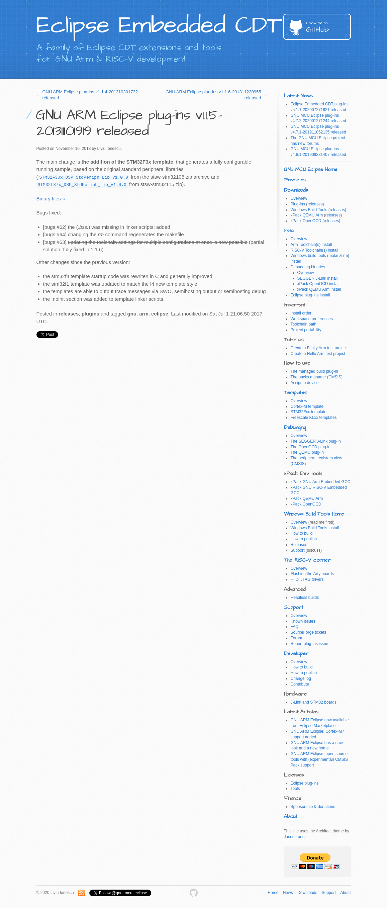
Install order (301, 313)
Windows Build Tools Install (315, 528)
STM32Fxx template (308, 412)
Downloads (296, 190)
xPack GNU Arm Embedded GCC (321, 481)
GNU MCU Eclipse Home (310, 169)
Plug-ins (298, 204)
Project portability (306, 330)
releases (314, 204)
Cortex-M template (307, 406)
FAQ (295, 626)
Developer (296, 653)
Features (295, 179)
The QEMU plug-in (307, 452)
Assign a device (305, 382)
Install (289, 230)
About (290, 816)
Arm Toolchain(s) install (311, 244)
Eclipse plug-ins (305, 783)
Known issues (303, 621)
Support (298, 550)
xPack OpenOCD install (318, 283)
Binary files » (50, 198)
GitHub (328, 27)
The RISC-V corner (307, 560)
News (288, 892)
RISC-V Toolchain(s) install (314, 250)
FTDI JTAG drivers (307, 579)
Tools (295, 788)
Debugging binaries (308, 267)
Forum (296, 638)
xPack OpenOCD (306, 220)
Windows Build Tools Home (314, 514)
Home (273, 892)
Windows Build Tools (309, 209)
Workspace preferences (312, 318)
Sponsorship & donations (313, 806)
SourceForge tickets (308, 632)
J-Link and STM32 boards (313, 702)
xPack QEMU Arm (307, 215)
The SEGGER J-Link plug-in (316, 441)
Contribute (300, 684)
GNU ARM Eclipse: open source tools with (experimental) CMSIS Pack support (319, 759)
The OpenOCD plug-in (310, 447)
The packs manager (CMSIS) (317, 377)
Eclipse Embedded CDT (159, 25)
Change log (301, 678)
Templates (295, 392)
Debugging (295, 427)
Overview (299, 198)
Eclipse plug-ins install (310, 295)
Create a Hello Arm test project (318, 353)
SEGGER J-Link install (317, 278)
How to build (302, 533)
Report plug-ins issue (309, 643)
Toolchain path (303, 324)
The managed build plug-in (314, 371)
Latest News (298, 95)
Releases (299, 544)
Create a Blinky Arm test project (319, 348)
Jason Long (294, 836)
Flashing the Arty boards (312, 573)
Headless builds (305, 597)
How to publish (304, 539)
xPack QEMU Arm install (319, 289)
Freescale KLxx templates (314, 417)
